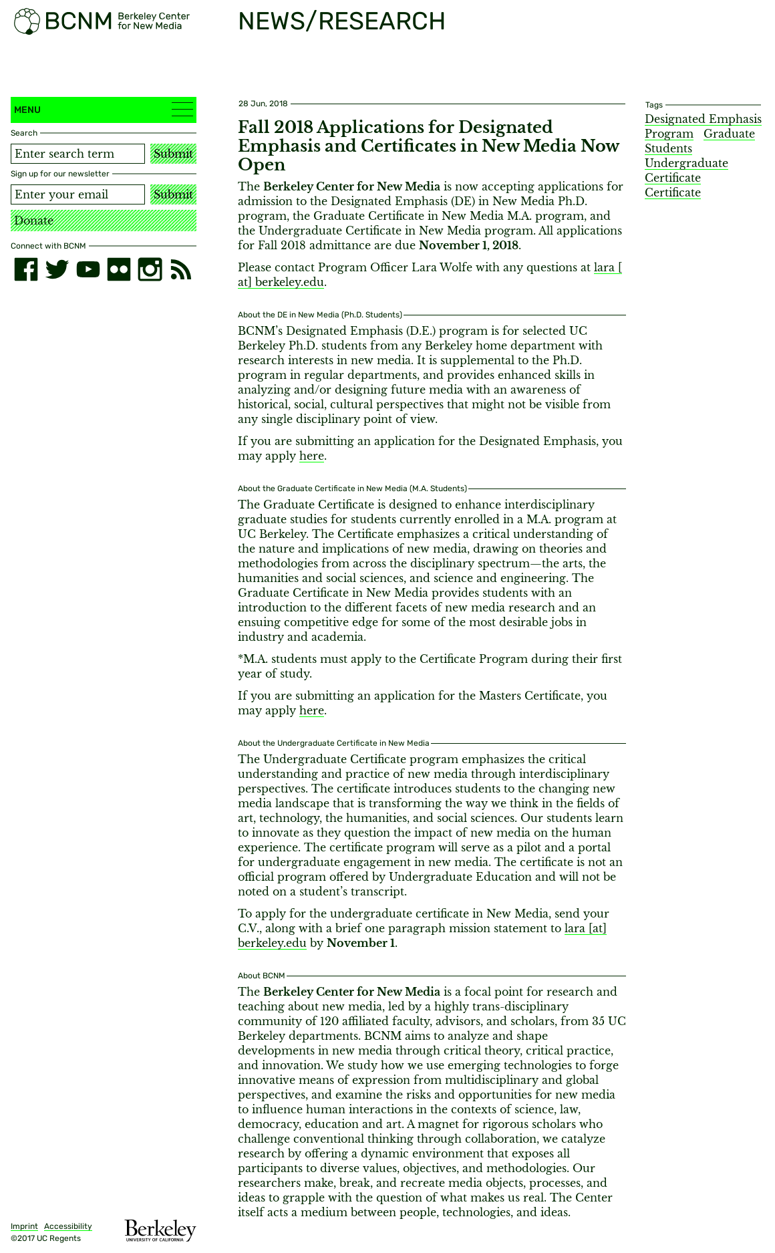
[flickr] (119, 269)
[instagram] (149, 269)
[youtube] (88, 269)
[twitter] (56, 269)
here (311, 455)
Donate (33, 220)
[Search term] (78, 154)
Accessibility (68, 1226)
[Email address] (78, 194)
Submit (173, 153)
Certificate (673, 192)
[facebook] (26, 269)
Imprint (24, 1226)
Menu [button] (103, 109)
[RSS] (181, 269)
